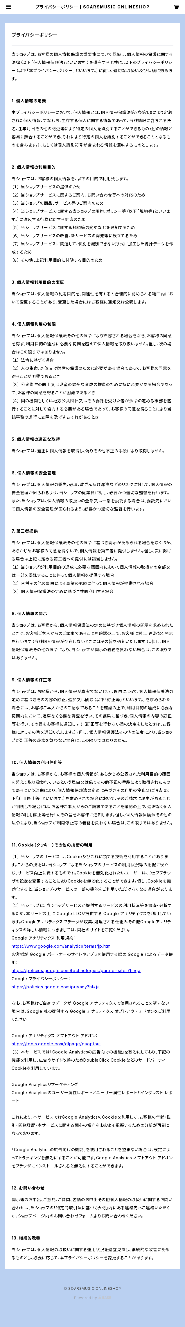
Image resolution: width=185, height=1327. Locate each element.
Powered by (92, 1298)
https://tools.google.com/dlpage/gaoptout (56, 1043)
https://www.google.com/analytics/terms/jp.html (62, 946)
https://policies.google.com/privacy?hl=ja (56, 986)
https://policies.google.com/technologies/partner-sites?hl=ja (76, 970)
